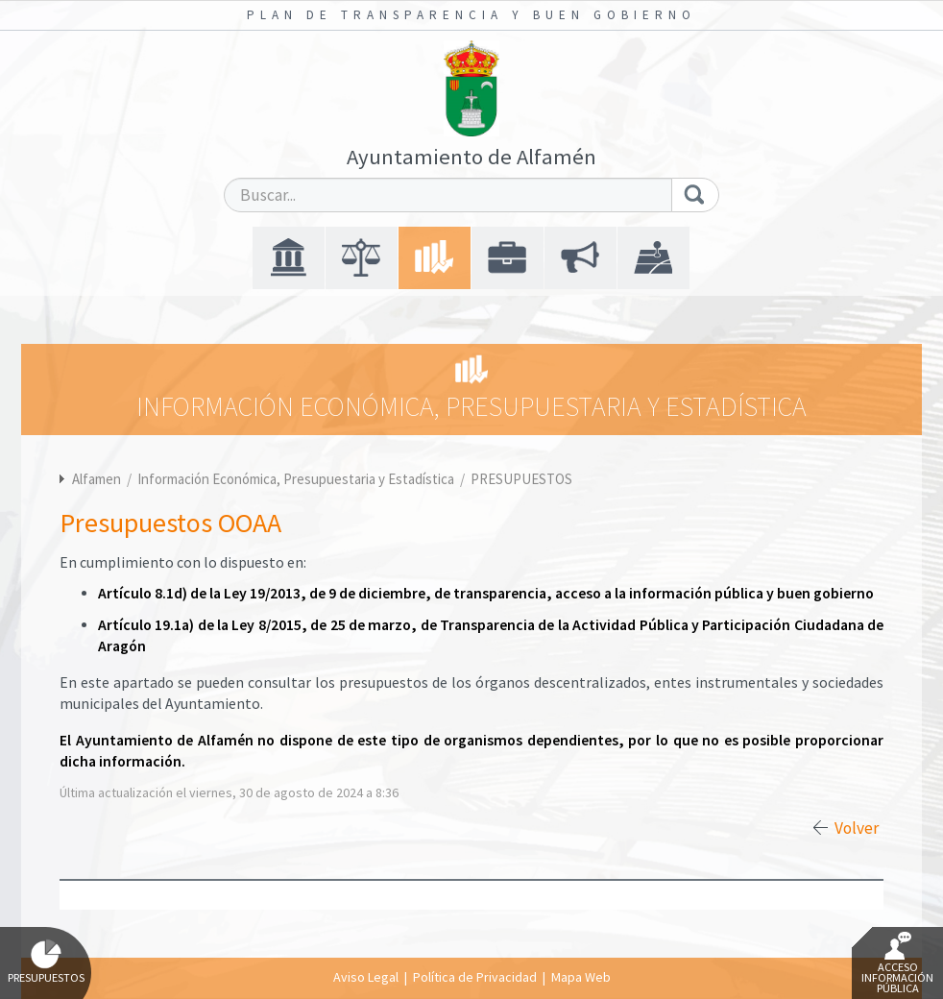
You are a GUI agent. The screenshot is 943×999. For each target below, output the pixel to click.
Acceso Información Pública (897, 963)
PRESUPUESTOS (521, 479)
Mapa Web (581, 977)
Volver (856, 828)
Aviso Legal (366, 977)
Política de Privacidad (475, 977)
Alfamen (96, 479)
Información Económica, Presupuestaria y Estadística (297, 479)
